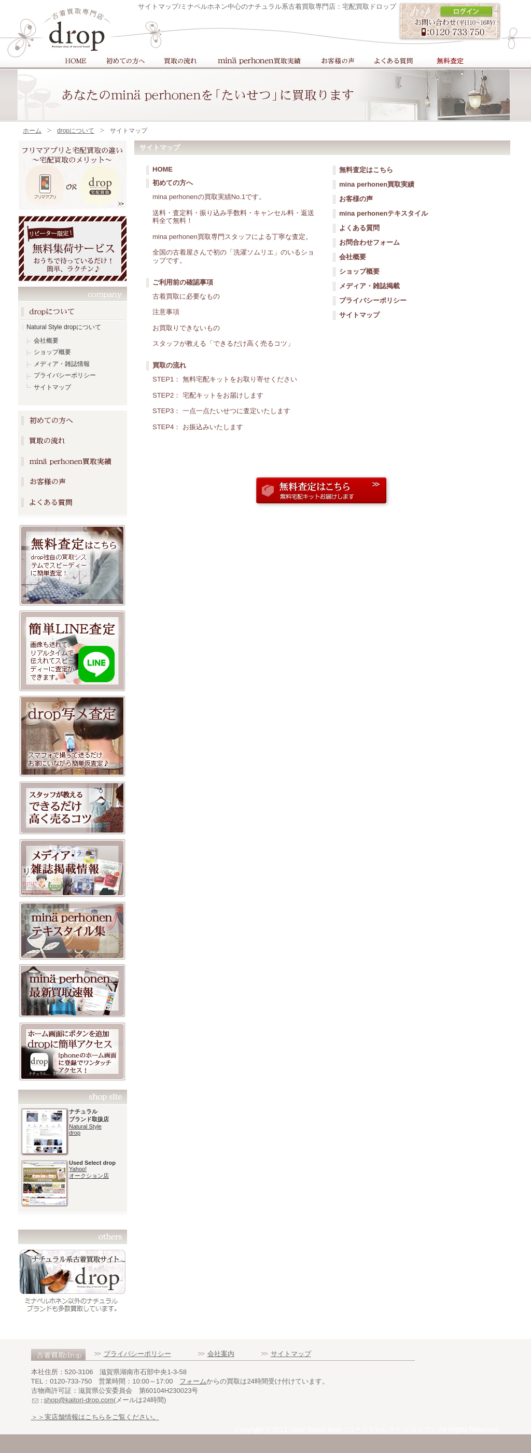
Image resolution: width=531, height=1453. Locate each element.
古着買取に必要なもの (186, 296)
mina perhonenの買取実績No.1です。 (209, 197)
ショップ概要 (52, 352)
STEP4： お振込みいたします (197, 427)
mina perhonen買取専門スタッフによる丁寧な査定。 (232, 237)
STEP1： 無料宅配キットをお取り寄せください (224, 379)
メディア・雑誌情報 (62, 364)
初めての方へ (172, 183)
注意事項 (165, 312)
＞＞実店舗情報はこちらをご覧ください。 (95, 1417)
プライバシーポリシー (65, 375)
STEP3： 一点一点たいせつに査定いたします (221, 411)
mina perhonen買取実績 (258, 60)
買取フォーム (450, 60)
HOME (74, 60)
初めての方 (123, 60)
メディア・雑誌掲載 (369, 286)
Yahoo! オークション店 (89, 1172)
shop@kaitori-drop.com (79, 1400)
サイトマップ (52, 387)
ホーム (32, 130)
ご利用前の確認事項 (182, 282)
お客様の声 (336, 60)
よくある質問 (392, 60)
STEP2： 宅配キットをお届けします (207, 395)
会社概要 (46, 340)
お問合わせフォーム (369, 242)
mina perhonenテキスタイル (383, 213)
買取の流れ (179, 60)
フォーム (192, 1381)
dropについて (75, 130)
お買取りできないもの (186, 328)
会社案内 (220, 1354)
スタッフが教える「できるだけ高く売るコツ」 (223, 343)
